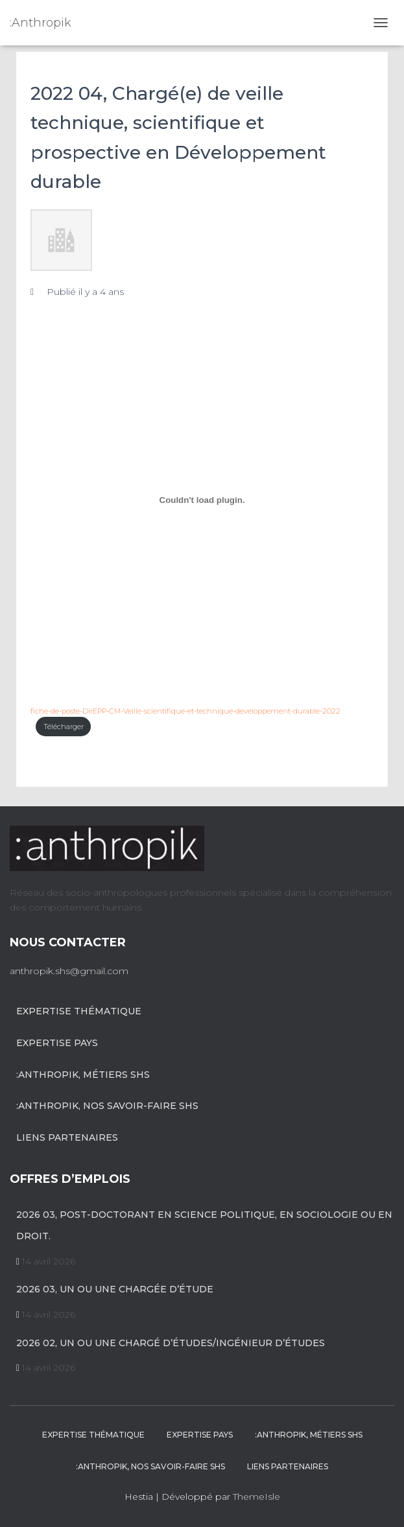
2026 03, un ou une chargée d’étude (114, 1289)
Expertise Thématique (78, 1011)
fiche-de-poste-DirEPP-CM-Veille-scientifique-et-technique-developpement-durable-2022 (185, 711)
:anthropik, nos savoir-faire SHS (107, 1106)
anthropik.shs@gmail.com (69, 971)
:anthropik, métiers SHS (83, 1074)
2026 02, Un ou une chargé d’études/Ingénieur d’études (170, 1343)
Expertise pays (57, 1043)
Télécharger (63, 726)
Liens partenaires (67, 1137)
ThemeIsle (256, 1496)
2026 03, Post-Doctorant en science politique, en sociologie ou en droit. (204, 1225)
